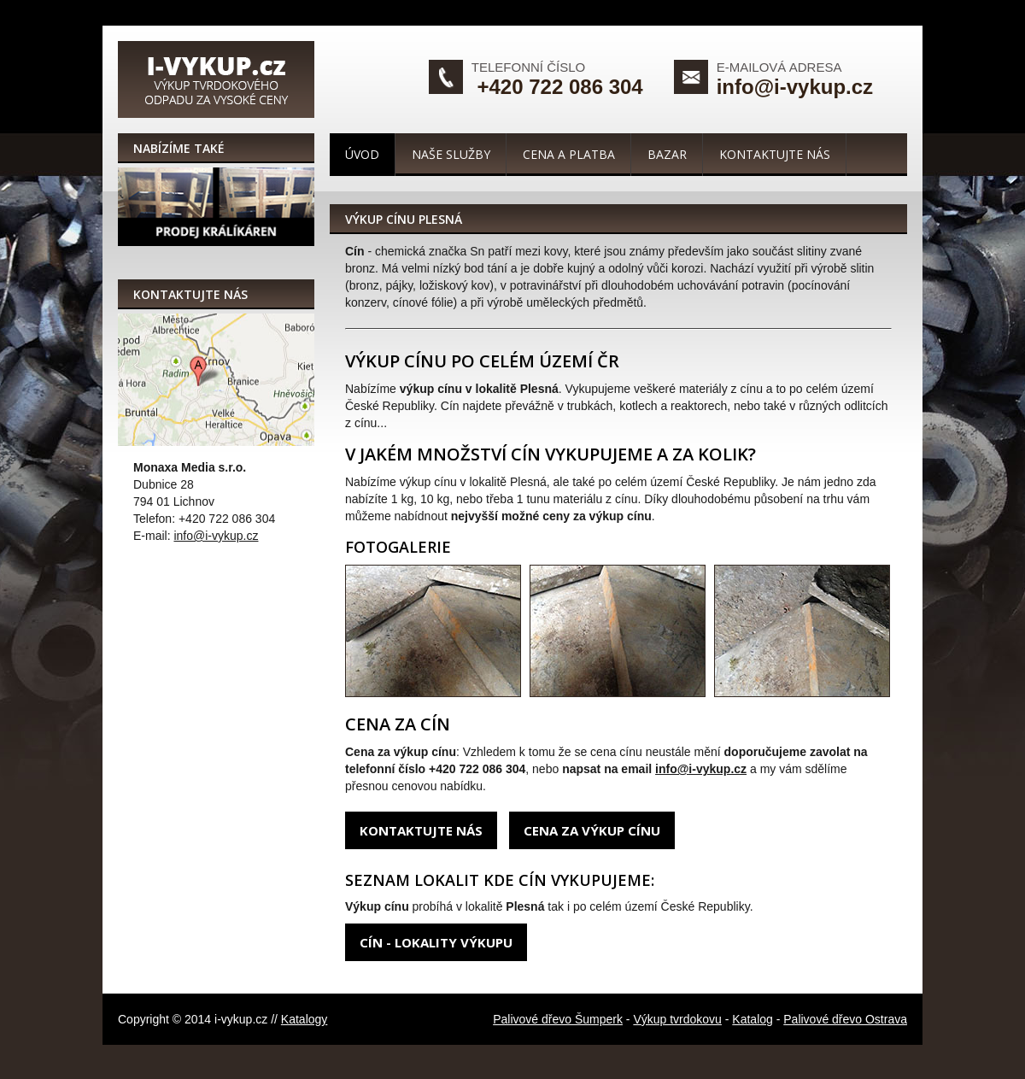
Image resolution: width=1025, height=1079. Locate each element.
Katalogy (304, 1019)
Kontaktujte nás (774, 154)
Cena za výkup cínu (592, 830)
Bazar (667, 154)
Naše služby (451, 154)
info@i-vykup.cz (795, 86)
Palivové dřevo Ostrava (845, 1019)
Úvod (362, 154)
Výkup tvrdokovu (677, 1019)
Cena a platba (569, 154)
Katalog (752, 1019)
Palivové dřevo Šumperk (558, 1019)
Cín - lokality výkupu (436, 942)
